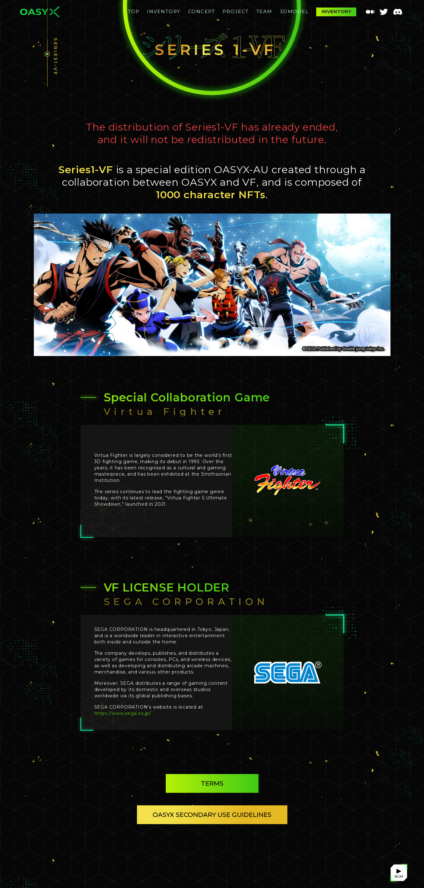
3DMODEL (294, 11)
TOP (134, 11)
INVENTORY (164, 11)
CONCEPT (201, 11)
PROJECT (235, 11)
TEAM (264, 11)
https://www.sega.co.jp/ (122, 713)
